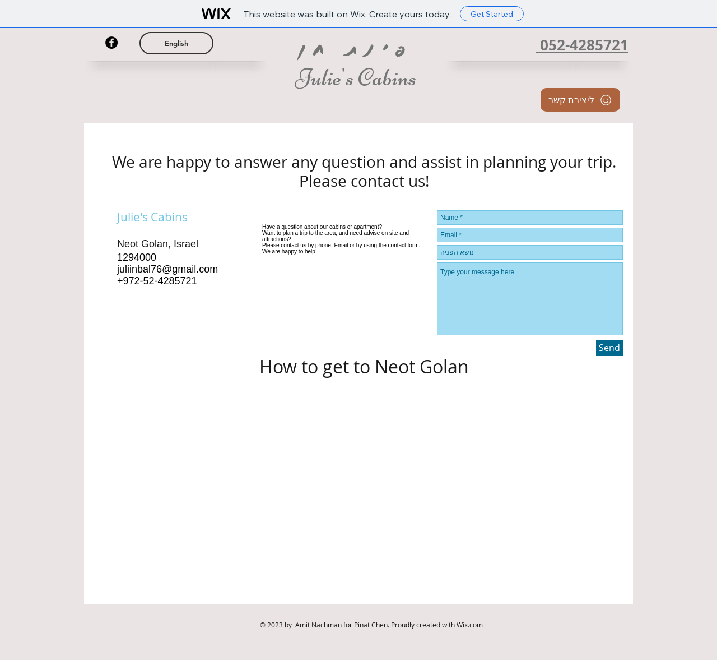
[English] (176, 43)
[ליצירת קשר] (580, 100)
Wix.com (470, 624)
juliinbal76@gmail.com (167, 269)
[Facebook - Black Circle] (111, 42)
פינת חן (357, 48)
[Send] (609, 348)
